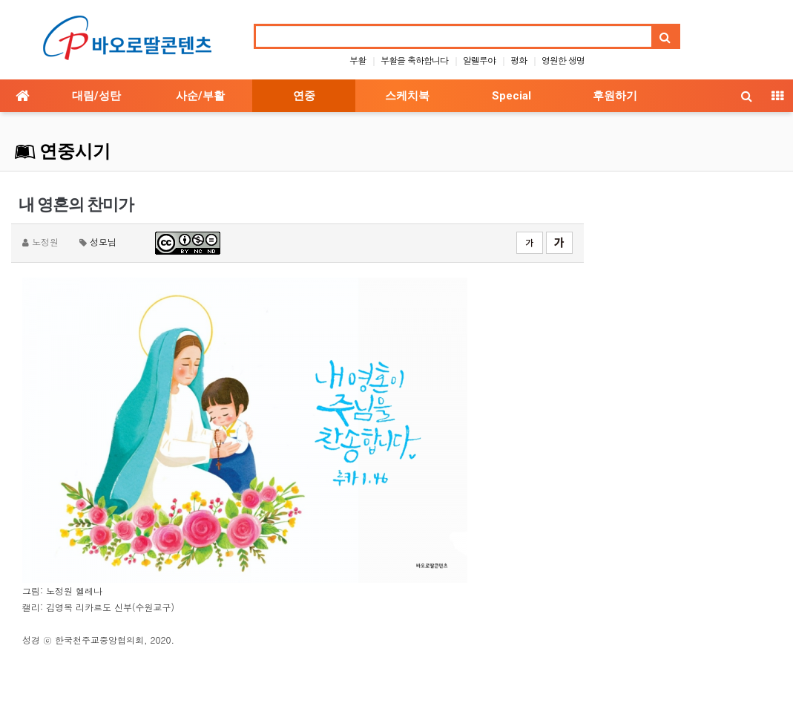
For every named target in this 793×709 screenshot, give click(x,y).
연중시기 (63, 151)
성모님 (103, 241)
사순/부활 (200, 95)
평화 (518, 59)
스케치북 (407, 95)
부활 (357, 59)
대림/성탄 (96, 95)
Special (511, 95)
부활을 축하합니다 (414, 59)
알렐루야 (479, 59)
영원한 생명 (563, 59)
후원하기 (615, 95)
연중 (304, 95)
